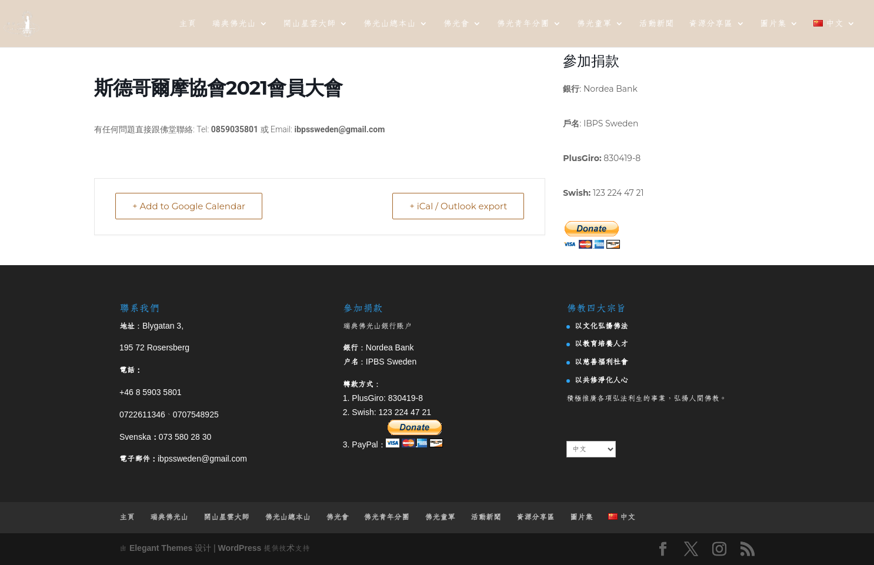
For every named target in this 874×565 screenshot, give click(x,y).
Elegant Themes (160, 548)
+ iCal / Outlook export (458, 206)
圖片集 (773, 23)
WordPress (240, 548)
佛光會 (456, 23)
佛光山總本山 (389, 23)
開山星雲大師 (309, 23)
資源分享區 (711, 23)
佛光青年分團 (522, 23)
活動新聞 (656, 23)
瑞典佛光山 (234, 23)
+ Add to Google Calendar (188, 206)
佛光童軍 (594, 23)
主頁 (187, 23)
